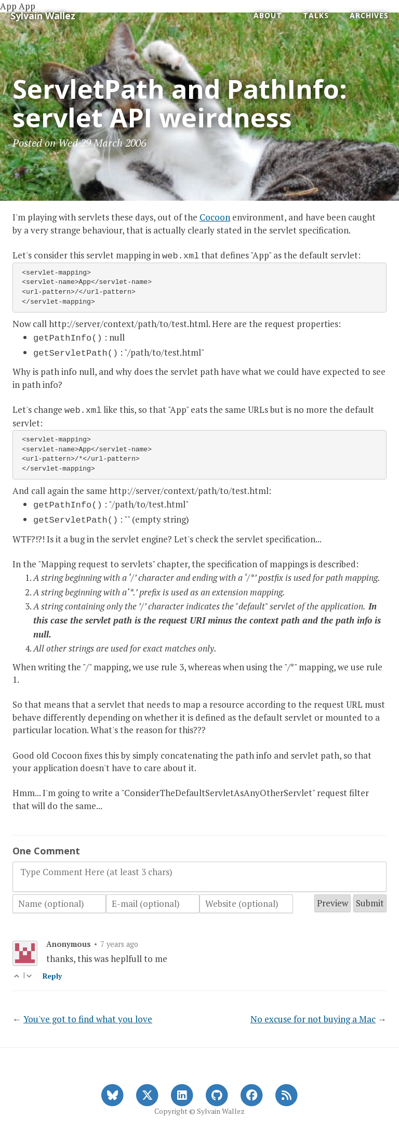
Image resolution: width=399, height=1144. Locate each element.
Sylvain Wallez (42, 15)
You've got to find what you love (87, 1013)
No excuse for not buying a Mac (313, 1013)
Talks (316, 15)
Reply (52, 969)
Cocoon (215, 217)
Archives (369, 15)
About (268, 15)
